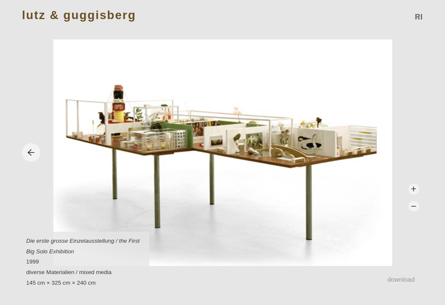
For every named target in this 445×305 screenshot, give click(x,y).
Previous (31, 152)
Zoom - (414, 206)
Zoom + (414, 189)
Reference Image (419, 16)
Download (400, 279)
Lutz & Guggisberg (79, 15)
